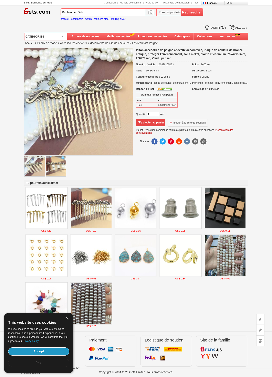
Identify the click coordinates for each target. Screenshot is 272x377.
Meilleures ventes (118, 36)
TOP (260, 341)
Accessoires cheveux (73, 43)
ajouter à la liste (187, 123)
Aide (196, 2)
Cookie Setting (32, 372)
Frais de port (152, 2)
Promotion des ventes (152, 36)
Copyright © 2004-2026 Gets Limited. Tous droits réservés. (136, 372)
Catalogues (182, 36)
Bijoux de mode (47, 43)
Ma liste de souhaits (130, 2)
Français (212, 3)
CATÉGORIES (34, 36)
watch (88, 19)
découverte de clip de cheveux (109, 43)
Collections (204, 36)
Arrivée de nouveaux (85, 36)
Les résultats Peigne (145, 43)
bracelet (65, 19)
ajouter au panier (150, 123)
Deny (39, 362)
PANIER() (217, 27)
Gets (37, 11)
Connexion (110, 2)
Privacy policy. (31, 341)
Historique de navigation (176, 2)
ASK (260, 330)
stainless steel (101, 19)
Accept (38, 351)
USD (229, 3)
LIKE (260, 319)
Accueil (29, 43)
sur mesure (227, 36)
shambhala (77, 19)
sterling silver (118, 19)
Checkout (241, 28)
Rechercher (192, 12)
